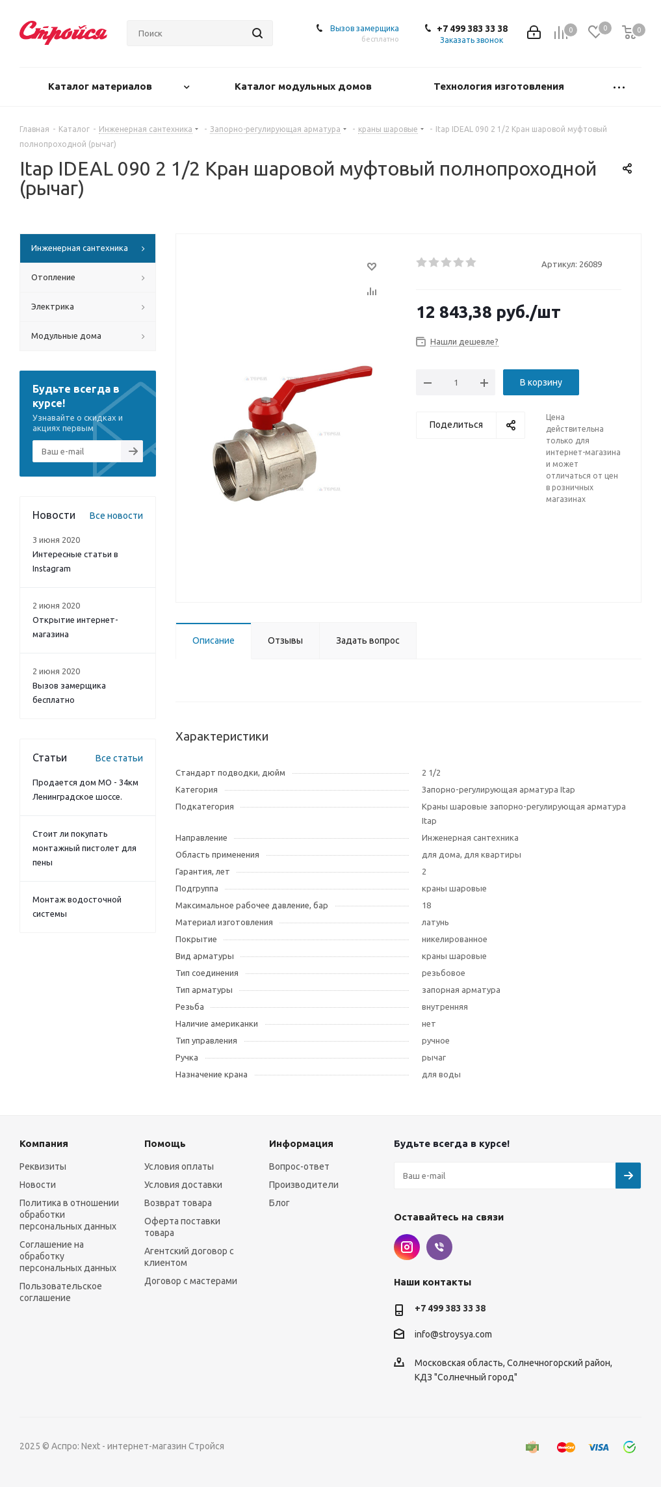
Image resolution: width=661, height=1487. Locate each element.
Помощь (165, 1143)
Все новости (116, 515)
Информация (301, 1143)
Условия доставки (183, 1184)
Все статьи (119, 758)
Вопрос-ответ (299, 1166)
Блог (279, 1203)
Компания (43, 1143)
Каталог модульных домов (304, 86)
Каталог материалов (101, 86)
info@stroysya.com (453, 1334)
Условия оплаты (179, 1166)
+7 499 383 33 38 (472, 28)
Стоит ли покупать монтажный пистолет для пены (84, 848)
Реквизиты (42, 1166)
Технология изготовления (500, 86)
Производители (304, 1184)
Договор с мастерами (190, 1281)
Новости (37, 1184)
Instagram (407, 1247)
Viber (439, 1247)
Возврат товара (178, 1203)
